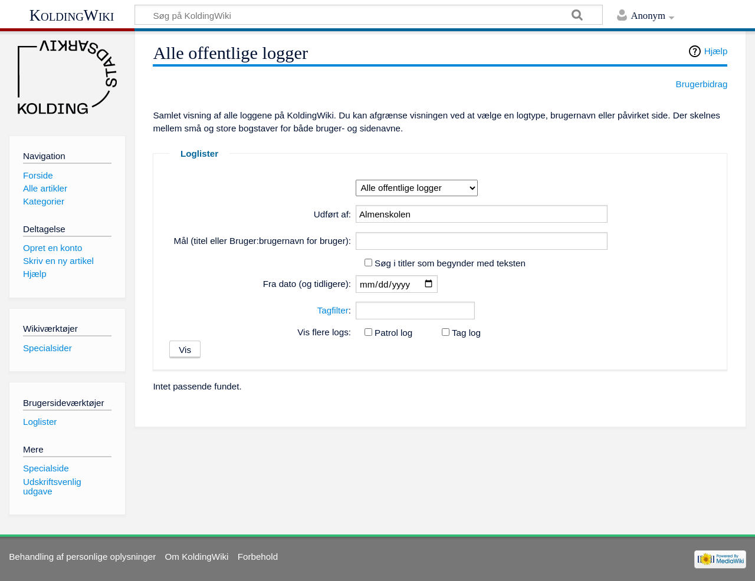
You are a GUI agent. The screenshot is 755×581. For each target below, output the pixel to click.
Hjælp (716, 51)
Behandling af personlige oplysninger (82, 557)
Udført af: (332, 214)
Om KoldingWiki (196, 557)
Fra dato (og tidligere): (307, 284)
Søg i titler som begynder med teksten (450, 263)
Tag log (466, 333)
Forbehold (258, 557)
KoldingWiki (71, 15)
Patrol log (393, 333)
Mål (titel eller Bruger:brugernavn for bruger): (263, 241)
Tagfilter (333, 310)
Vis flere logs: (324, 332)
